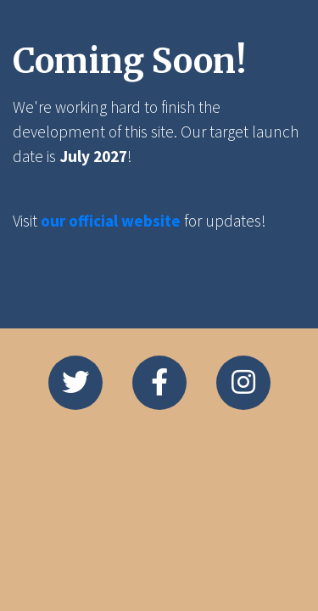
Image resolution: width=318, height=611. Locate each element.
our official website (111, 220)
